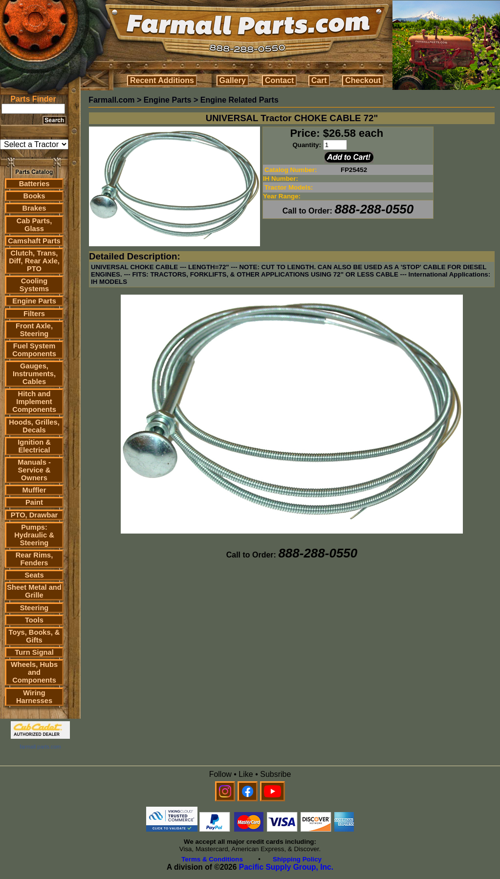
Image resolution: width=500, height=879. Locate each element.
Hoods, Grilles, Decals (34, 426)
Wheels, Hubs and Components (34, 672)
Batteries (34, 184)
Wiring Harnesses (34, 697)
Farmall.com (111, 100)
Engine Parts (34, 301)
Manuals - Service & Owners (34, 470)
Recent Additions (162, 80)
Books (34, 196)
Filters (34, 314)
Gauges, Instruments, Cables (34, 374)
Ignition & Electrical (34, 446)
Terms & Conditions (212, 859)
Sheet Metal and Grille (34, 591)
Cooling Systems (34, 285)
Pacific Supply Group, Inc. (286, 867)
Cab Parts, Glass (34, 225)
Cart (319, 80)
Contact (279, 80)
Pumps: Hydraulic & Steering (34, 535)
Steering (34, 608)
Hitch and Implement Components (34, 401)
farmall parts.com (40, 747)
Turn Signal (34, 652)
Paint (34, 502)
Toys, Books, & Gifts (34, 636)
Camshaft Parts (34, 241)
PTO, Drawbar (34, 515)
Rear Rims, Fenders (34, 559)
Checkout (363, 80)
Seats (33, 575)
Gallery (232, 80)
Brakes (34, 208)
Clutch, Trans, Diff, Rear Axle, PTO (34, 261)
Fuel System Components (34, 350)
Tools (34, 620)
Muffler (34, 490)
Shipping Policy (297, 859)
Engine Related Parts (239, 100)
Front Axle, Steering (34, 330)
